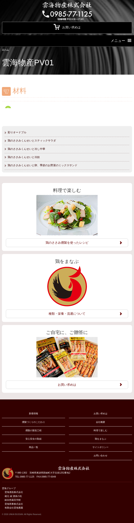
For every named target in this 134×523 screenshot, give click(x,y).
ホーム (5, 49)
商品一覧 (33, 447)
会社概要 (100, 422)
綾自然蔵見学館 (13, 500)
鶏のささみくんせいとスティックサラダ (32, 140)
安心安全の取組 (33, 439)
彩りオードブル (17, 132)
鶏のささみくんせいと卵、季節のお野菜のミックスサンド (42, 165)
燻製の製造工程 (33, 430)
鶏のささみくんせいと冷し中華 (26, 148)
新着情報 (33, 413)
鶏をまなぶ (100, 439)
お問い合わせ (100, 455)
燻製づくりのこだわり (33, 422)
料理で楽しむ (100, 430)
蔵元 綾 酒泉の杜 (13, 496)
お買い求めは (100, 413)
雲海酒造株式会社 (14, 492)
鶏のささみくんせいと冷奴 (24, 157)
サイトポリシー (100, 447)
